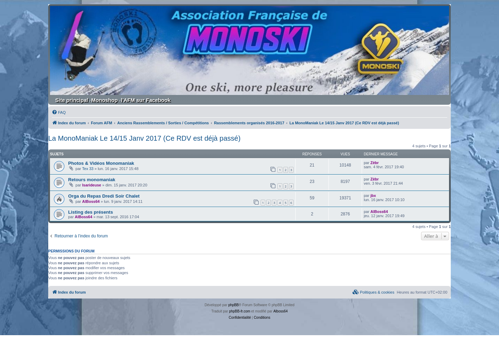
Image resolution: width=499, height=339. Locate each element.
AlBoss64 (91, 201)
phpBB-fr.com (239, 311)
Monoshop (104, 100)
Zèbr (374, 163)
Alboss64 (280, 311)
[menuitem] (59, 112)
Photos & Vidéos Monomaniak (101, 163)
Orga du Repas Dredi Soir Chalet (103, 196)
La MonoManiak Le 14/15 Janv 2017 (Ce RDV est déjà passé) (144, 138)
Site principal (71, 100)
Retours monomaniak (91, 179)
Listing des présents (90, 212)
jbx (373, 195)
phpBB (233, 305)
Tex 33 (87, 169)
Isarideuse (91, 185)
